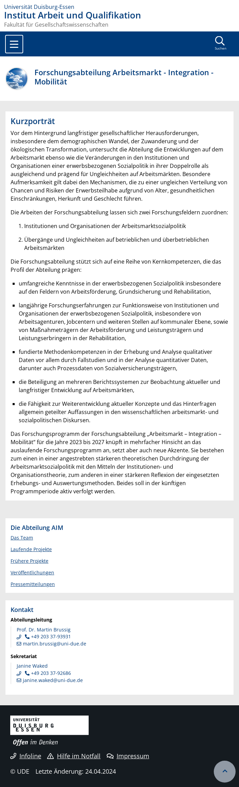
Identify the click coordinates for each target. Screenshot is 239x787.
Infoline (25, 756)
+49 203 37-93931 (47, 636)
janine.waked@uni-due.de (50, 680)
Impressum (128, 756)
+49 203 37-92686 (47, 673)
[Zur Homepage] (119, 7)
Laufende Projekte (31, 549)
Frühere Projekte (29, 561)
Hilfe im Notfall (74, 756)
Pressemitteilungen (33, 584)
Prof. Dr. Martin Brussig (44, 629)
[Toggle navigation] (14, 44)
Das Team (22, 537)
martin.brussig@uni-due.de (51, 643)
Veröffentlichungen (32, 572)
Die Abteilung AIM (37, 527)
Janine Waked (32, 666)
